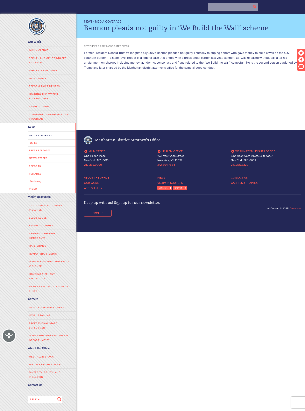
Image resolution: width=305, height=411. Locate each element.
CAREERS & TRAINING (244, 182)
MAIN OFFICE (94, 151)
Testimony (35, 181)
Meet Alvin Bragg (41, 357)
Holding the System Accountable (43, 96)
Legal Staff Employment (46, 307)
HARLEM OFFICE (170, 151)
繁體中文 (178, 188)
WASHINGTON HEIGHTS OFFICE (253, 151)
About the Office (39, 348)
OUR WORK (91, 182)
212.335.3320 (239, 165)
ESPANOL (163, 188)
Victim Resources (39, 197)
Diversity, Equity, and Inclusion (45, 374)
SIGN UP (98, 213)
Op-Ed (33, 143)
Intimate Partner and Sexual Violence (50, 263)
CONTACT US (239, 177)
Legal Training (39, 315)
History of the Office (45, 364)
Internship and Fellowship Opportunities (48, 337)
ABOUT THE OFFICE (96, 177)
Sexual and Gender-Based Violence (48, 60)
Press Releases (40, 150)
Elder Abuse (38, 218)
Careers (33, 299)
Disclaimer (295, 208)
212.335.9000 (93, 165)
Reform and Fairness (44, 86)
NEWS (88, 21)
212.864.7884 (166, 165)
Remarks (35, 174)
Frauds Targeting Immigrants (42, 235)
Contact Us (35, 385)
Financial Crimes (41, 225)
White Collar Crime (43, 70)
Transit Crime (39, 106)
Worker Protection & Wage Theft (48, 288)
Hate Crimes (37, 78)
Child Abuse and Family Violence (46, 207)
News (31, 127)
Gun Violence (38, 50)
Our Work (34, 42)
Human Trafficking (43, 254)
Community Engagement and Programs (49, 116)
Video (33, 189)
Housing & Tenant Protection (42, 276)
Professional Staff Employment (43, 325)
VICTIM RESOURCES (170, 182)
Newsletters (38, 158)
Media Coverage (40, 135)
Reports (35, 166)
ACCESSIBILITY (93, 188)
